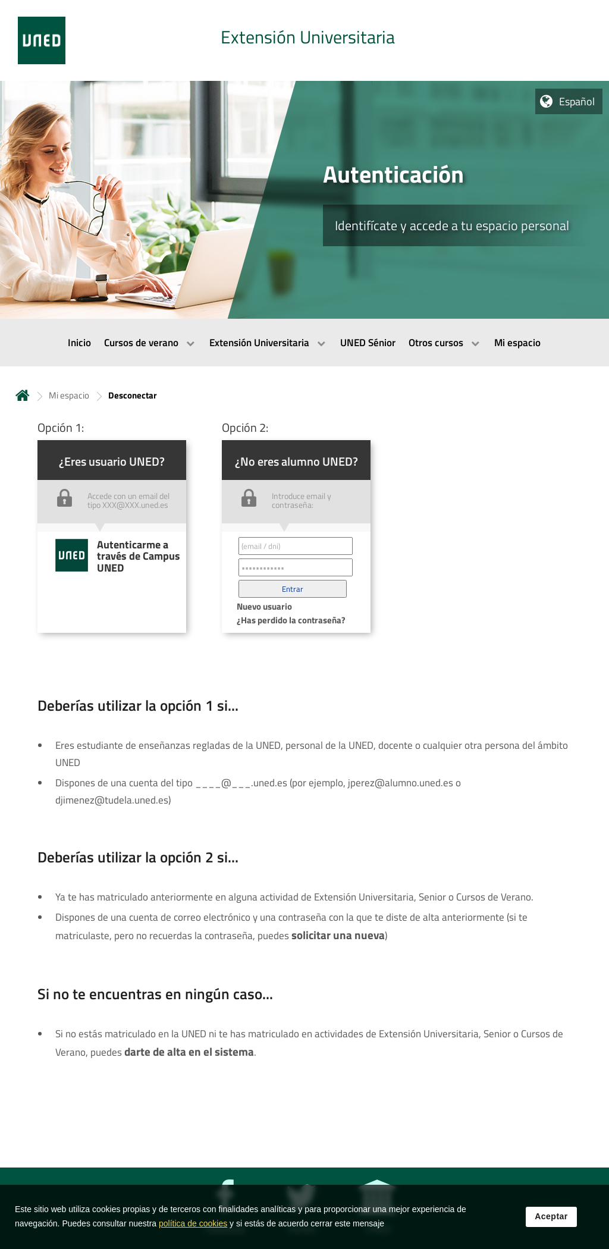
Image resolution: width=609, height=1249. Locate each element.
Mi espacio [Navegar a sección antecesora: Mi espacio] (69, 395)
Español (577, 101)
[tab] (304, 40)
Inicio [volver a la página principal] (22, 395)
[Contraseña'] (295, 567)
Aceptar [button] (551, 1216)
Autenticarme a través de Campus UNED (138, 556)
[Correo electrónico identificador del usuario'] (295, 546)
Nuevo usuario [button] (264, 606)
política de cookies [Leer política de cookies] (193, 1223)
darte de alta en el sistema (189, 1051)
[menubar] (304, 342)
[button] (292, 589)
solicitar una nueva (338, 935)
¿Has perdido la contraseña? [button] (291, 620)
